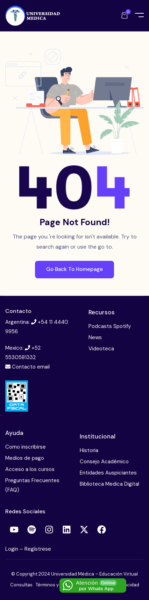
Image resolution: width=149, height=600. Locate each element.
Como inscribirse (25, 446)
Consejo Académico (104, 461)
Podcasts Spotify (109, 326)
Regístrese (37, 548)
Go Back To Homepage (74, 269)
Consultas (21, 585)
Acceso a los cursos (30, 469)
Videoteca (101, 348)
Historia (89, 450)
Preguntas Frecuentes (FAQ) (32, 485)
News (95, 337)
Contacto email (31, 366)
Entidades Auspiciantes (108, 472)
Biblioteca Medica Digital (109, 483)
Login (12, 548)
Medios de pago (24, 458)
